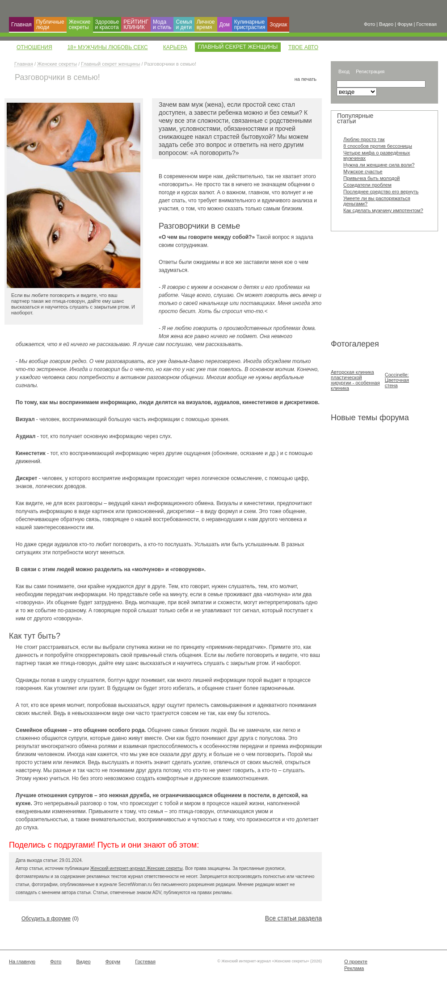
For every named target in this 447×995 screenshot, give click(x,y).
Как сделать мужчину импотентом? (383, 210)
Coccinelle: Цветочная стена (397, 380)
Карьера (175, 47)
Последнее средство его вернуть (380, 191)
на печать (305, 79)
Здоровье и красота (107, 24)
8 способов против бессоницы (377, 146)
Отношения (34, 47)
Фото (55, 961)
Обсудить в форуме (46, 919)
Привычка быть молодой (371, 178)
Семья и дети (184, 24)
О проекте (355, 961)
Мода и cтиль (162, 24)
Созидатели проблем (367, 185)
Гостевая (145, 961)
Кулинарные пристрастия (249, 24)
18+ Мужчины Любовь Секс (107, 47)
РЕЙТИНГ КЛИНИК (135, 24)
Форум (112, 961)
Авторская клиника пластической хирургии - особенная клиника (355, 380)
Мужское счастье (363, 171)
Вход (344, 71)
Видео (83, 961)
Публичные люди (50, 24)
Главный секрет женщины (110, 64)
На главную (22, 961)
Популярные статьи (355, 118)
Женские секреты (80, 24)
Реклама (354, 968)
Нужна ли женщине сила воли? (378, 164)
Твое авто (303, 47)
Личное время (206, 24)
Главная (21, 24)
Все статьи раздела (293, 918)
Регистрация (370, 71)
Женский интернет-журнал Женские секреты (136, 868)
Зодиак (278, 24)
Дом (224, 24)
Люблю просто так (364, 139)
